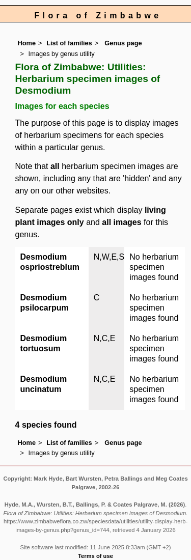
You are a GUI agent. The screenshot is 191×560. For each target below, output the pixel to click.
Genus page (123, 43)
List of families (69, 43)
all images (121, 222)
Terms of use (95, 556)
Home (27, 43)
